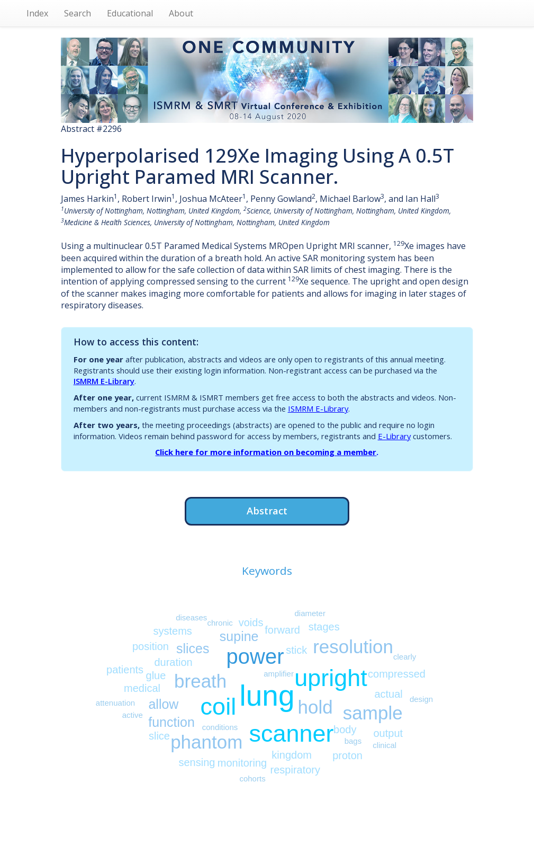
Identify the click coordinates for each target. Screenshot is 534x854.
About (181, 13)
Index (37, 13)
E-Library (394, 436)
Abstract (267, 510)
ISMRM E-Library (104, 381)
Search (77, 13)
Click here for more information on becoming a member (265, 452)
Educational (130, 13)
